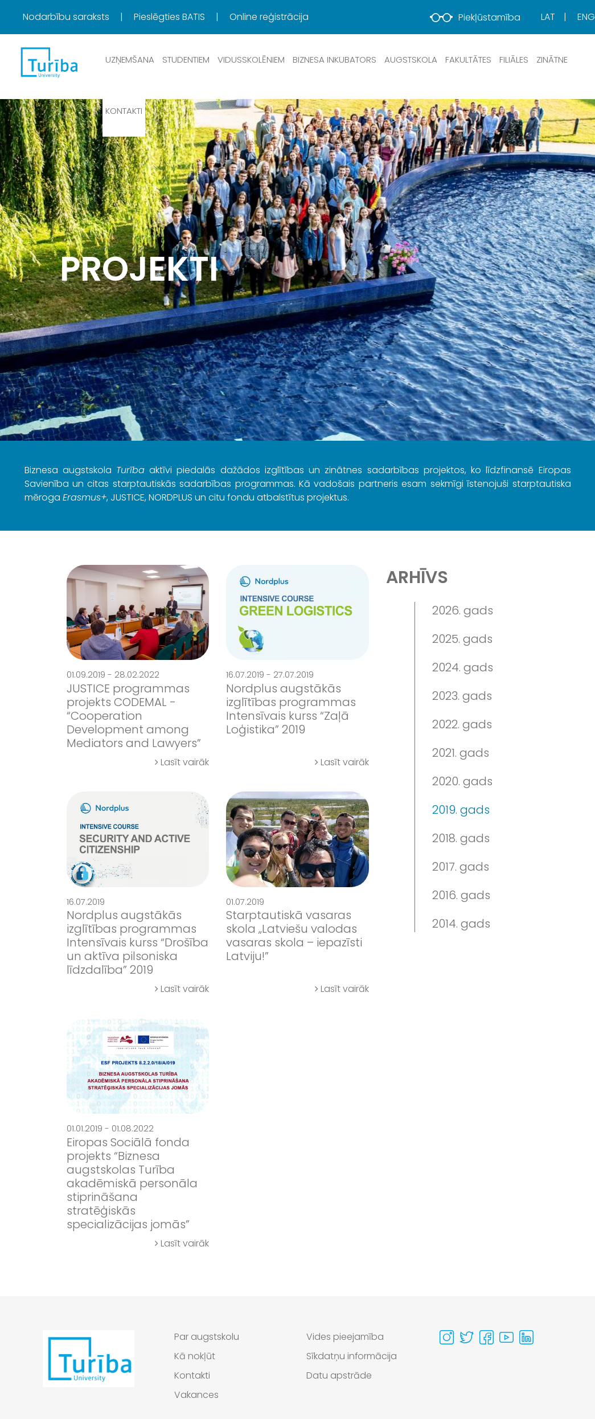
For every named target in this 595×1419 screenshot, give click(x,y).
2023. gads (462, 696)
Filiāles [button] (513, 59)
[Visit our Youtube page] (506, 1337)
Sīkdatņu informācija (351, 1356)
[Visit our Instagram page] (447, 1337)
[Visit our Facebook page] (486, 1337)
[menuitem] (77, 17)
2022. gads (462, 724)
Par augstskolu (206, 1336)
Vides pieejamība (345, 1336)
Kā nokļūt (194, 1356)
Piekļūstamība (475, 17)
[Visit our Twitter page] (466, 1337)
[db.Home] (48, 62)
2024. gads (462, 667)
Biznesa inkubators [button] (334, 59)
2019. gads (461, 810)
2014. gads (461, 924)
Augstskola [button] (410, 59)
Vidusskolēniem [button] (251, 59)
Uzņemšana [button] (129, 59)
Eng (586, 16)
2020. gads (462, 781)
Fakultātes (468, 59)
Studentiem (186, 59)
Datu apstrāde (339, 1375)
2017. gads (460, 867)
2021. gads (460, 753)
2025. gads (462, 639)
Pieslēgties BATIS (170, 16)
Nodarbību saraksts (67, 16)
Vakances (196, 1394)
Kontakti (123, 111)
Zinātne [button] (552, 59)
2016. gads (461, 895)
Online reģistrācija (269, 16)
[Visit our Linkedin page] (526, 1337)
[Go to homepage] (88, 1369)
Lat (548, 16)
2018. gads (461, 838)
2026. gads (462, 610)
